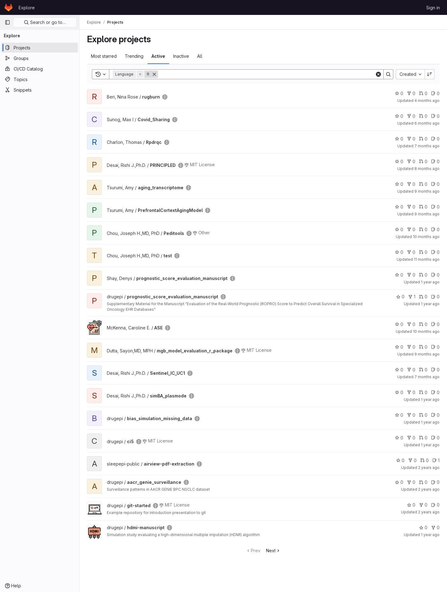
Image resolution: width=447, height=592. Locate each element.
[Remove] (154, 74)
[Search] (266, 74)
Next (273, 550)
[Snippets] (39, 90)
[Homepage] (8, 7)
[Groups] (39, 58)
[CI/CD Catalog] (39, 69)
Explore (27, 7)
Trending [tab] (134, 56)
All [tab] (199, 56)
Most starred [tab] (104, 56)
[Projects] (39, 48)
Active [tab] (158, 56)
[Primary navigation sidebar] (7, 22)
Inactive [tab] (181, 56)
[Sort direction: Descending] (430, 74)
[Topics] (39, 79)
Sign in (433, 7)
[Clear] (378, 74)
